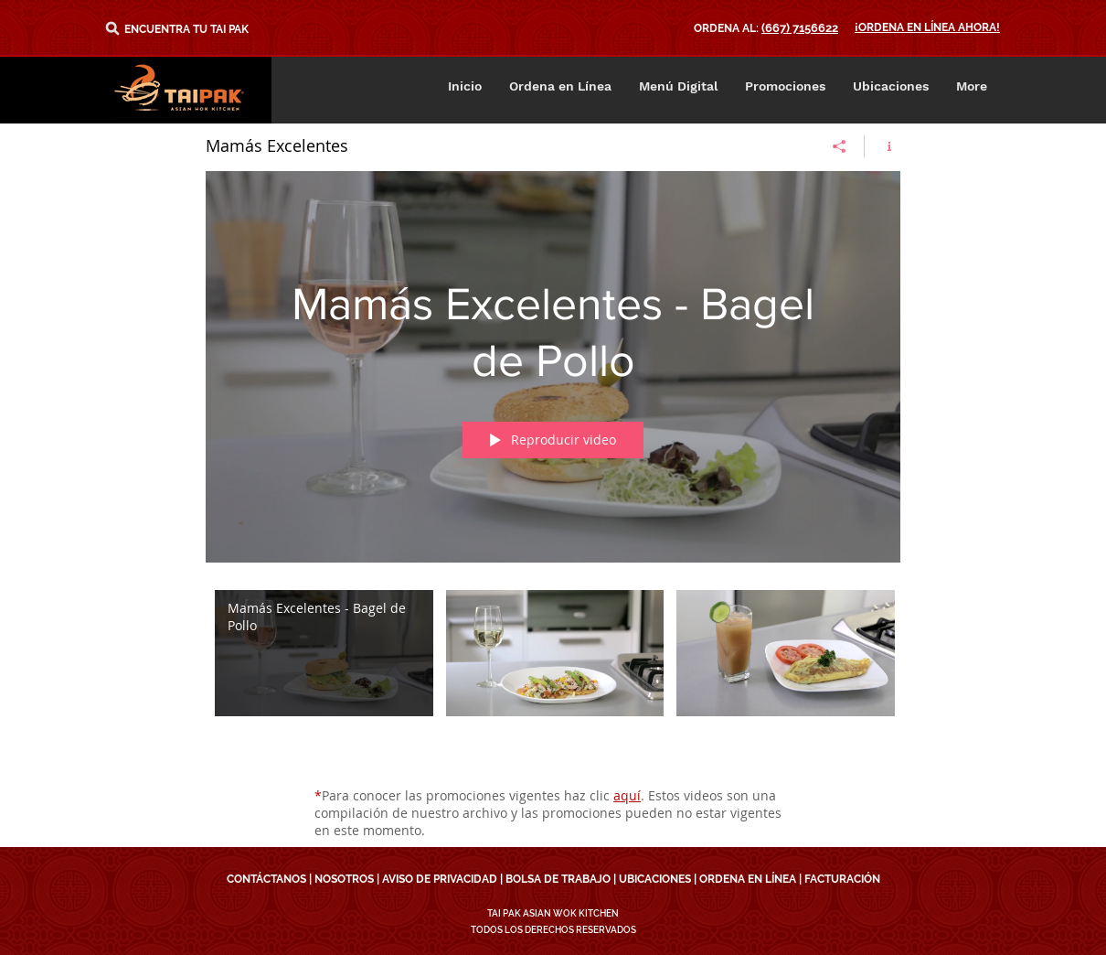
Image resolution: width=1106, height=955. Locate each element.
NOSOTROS (344, 879)
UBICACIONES (655, 879)
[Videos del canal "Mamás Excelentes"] (553, 675)
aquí (627, 795)
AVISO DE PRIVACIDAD (439, 879)
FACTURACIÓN (842, 879)
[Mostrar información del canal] (882, 146)
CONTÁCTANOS (266, 879)
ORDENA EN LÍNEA (747, 879)
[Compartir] (839, 146)
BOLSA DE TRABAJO (558, 879)
